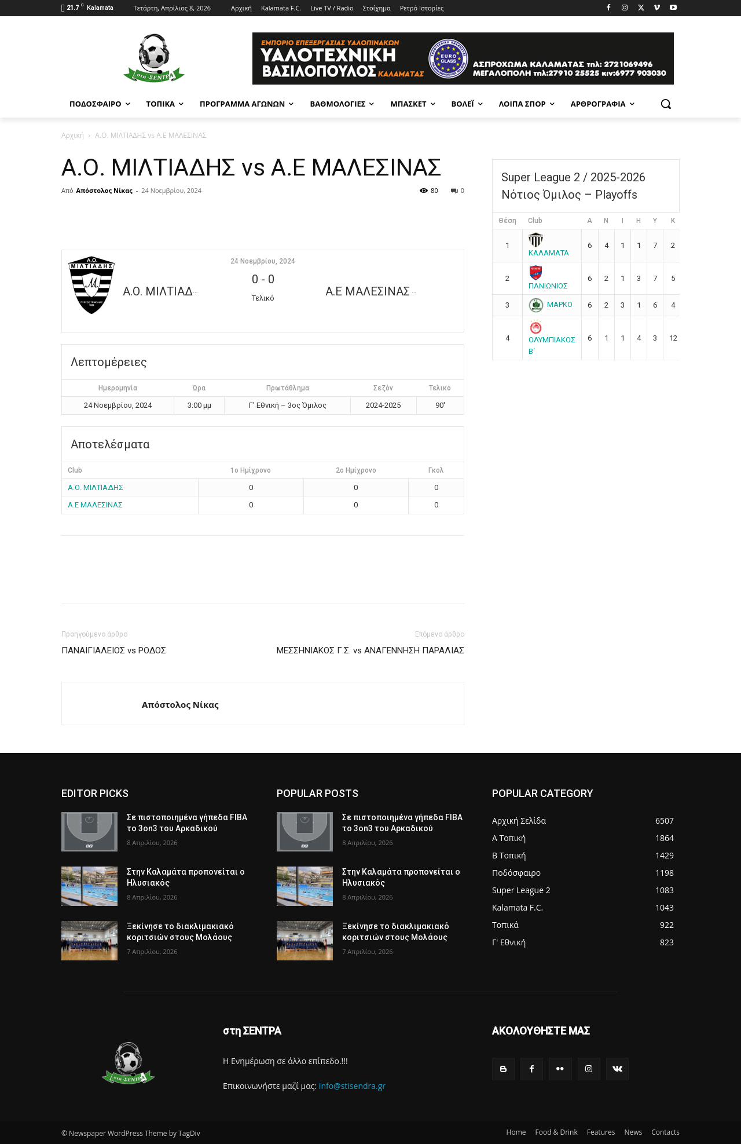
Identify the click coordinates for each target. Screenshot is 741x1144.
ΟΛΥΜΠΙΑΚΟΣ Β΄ (552, 338)
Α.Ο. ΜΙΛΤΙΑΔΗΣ (95, 487)
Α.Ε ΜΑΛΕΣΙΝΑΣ (95, 504)
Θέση (507, 221)
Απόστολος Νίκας (104, 190)
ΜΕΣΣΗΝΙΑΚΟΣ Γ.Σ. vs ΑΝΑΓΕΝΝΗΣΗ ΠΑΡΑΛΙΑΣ (370, 650)
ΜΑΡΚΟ (551, 304)
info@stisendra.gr (352, 1085)
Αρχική (72, 135)
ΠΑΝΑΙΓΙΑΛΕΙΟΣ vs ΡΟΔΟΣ (113, 650)
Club (535, 221)
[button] (666, 104)
